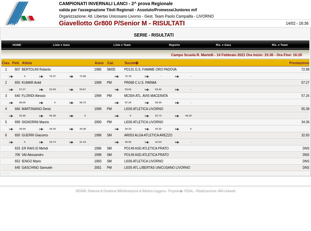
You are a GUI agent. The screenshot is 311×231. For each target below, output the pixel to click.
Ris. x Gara (224, 45)
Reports (175, 45)
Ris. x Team (280, 45)
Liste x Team (123, 45)
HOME (17, 45)
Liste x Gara (62, 45)
